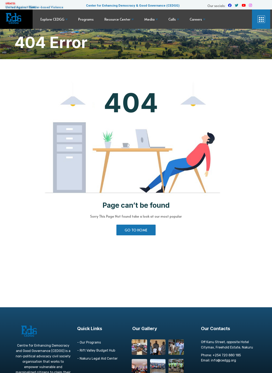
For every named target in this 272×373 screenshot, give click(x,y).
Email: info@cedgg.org (218, 360)
